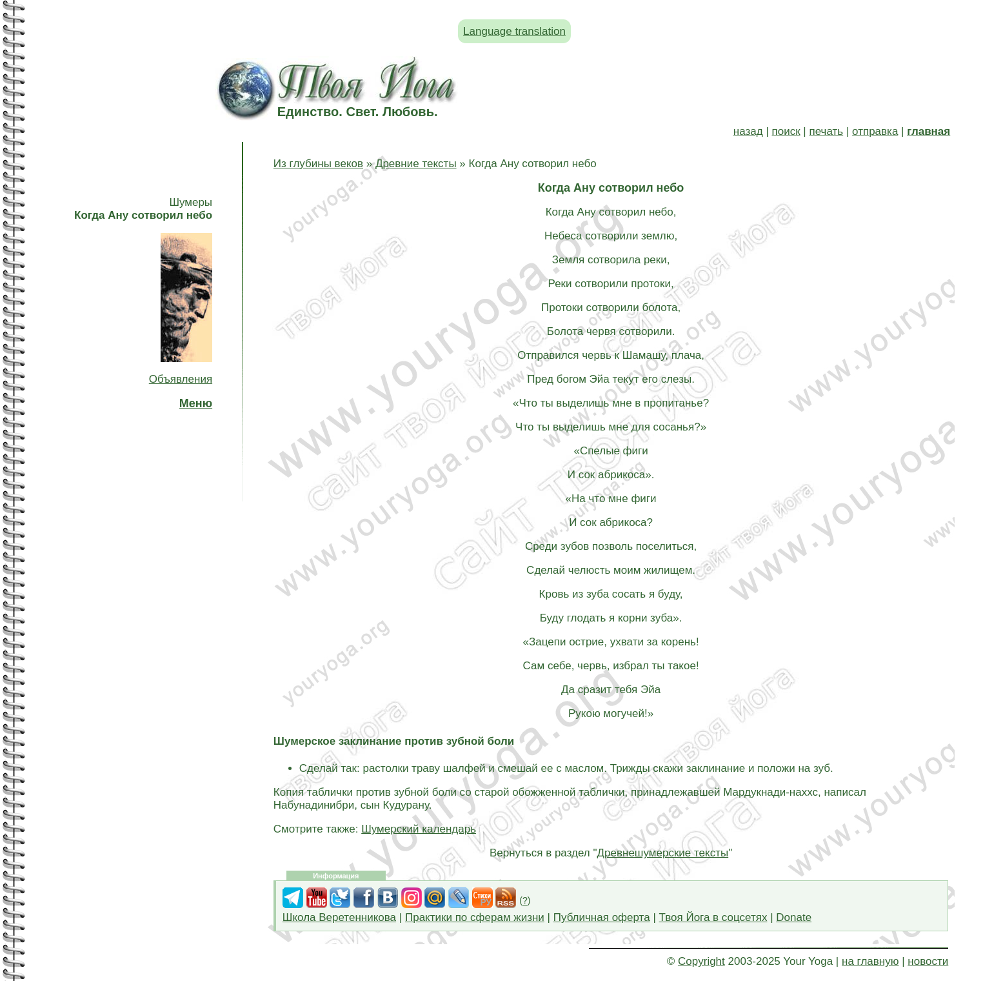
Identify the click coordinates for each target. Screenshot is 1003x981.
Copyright (701, 961)
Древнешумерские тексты (663, 853)
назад (748, 131)
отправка (875, 131)
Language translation (514, 31)
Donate (793, 917)
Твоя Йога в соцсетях (713, 917)
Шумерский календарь (418, 829)
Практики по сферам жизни (474, 917)
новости (928, 961)
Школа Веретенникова (339, 917)
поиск (786, 131)
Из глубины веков (318, 163)
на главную (870, 961)
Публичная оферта (601, 917)
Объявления (180, 379)
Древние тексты (416, 163)
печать (826, 131)
